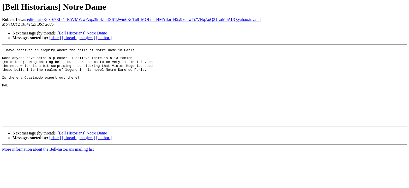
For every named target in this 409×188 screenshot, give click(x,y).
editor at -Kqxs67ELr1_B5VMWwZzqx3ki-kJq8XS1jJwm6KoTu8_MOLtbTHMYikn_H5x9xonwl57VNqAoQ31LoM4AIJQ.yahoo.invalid (144, 19)
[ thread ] (69, 38)
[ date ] (55, 38)
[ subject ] (87, 38)
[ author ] (104, 38)
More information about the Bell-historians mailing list (48, 164)
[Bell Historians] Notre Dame (82, 33)
